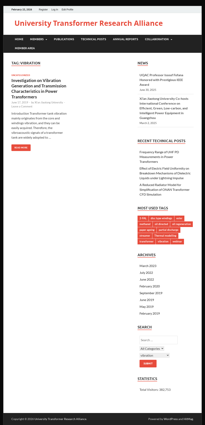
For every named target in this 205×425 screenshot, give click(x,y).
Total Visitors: (149, 389)
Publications (64, 39)
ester (179, 218)
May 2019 (147, 306)
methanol (145, 224)
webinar (177, 241)
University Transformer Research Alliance (88, 23)
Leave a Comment (21, 106)
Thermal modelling (165, 235)
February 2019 (150, 313)
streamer (145, 235)
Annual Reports (125, 39)
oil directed (161, 224)
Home (19, 39)
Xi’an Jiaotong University (49, 102)
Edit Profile (67, 9)
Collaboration (157, 39)
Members (37, 39)
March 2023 (148, 266)
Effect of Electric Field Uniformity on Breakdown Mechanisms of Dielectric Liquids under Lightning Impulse (165, 173)
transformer (147, 241)
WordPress (171, 419)
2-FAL (143, 218)
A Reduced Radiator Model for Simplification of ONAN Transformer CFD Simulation (165, 189)
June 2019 (147, 300)
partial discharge (168, 229)
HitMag (188, 419)
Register (43, 9)
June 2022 (147, 279)
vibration (163, 241)
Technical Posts (93, 39)
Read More (19, 146)
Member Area (25, 48)
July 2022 (146, 272)
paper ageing (147, 229)
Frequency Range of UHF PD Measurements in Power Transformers (159, 156)
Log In (54, 9)
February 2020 (150, 286)
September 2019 (151, 293)
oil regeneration (181, 224)
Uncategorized (20, 75)
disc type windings (161, 218)
